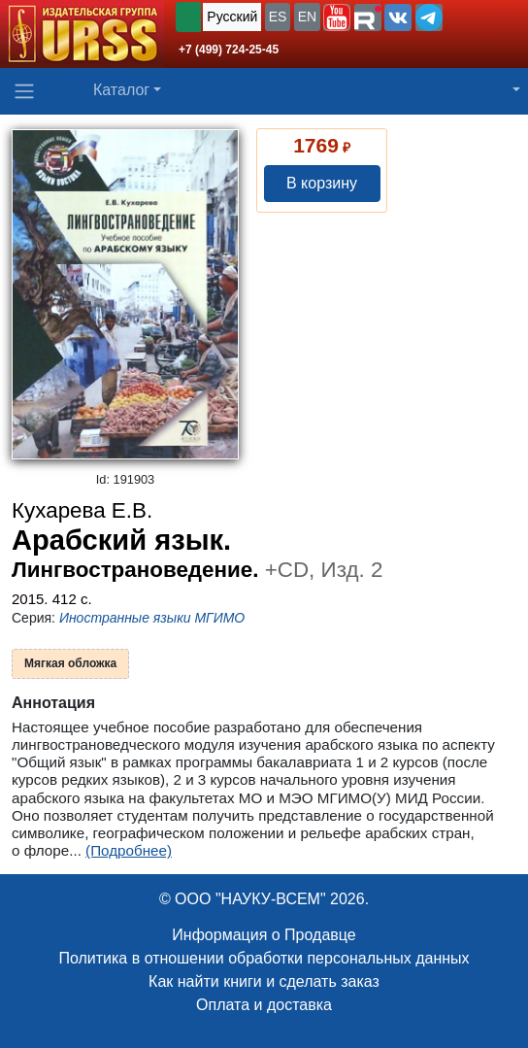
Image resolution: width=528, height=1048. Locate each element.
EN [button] (307, 16)
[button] (336, 17)
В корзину (321, 183)
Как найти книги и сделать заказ (264, 981)
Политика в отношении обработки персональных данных (263, 958)
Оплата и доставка (264, 1005)
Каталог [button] (121, 90)
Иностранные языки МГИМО (152, 617)
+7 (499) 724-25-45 (229, 49)
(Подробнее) (128, 850)
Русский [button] (232, 16)
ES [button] (278, 16)
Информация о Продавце (263, 935)
